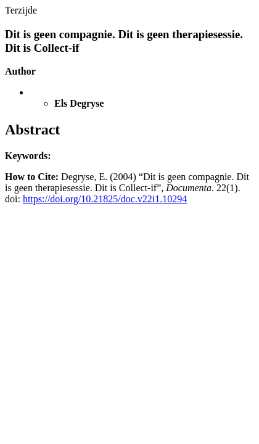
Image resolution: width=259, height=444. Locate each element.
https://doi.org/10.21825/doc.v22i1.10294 (105, 199)
